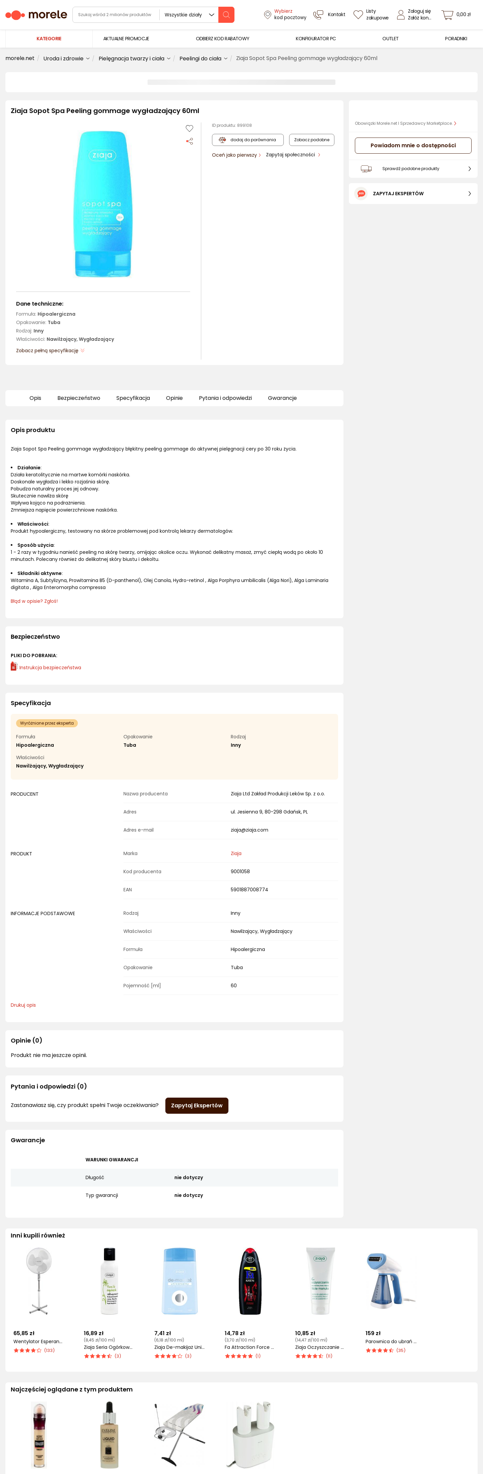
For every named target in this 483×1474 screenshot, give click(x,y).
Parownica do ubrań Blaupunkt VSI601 (391, 1342)
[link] (126, 39)
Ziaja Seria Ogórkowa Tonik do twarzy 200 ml (109, 1347)
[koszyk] (458, 15)
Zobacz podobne (311, 140)
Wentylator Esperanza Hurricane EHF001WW (38, 1342)
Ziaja (236, 853)
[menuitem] (126, 39)
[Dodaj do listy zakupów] (189, 128)
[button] (103, 204)
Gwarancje (282, 398)
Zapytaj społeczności (291, 154)
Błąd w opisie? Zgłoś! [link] (34, 601)
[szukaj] (226, 15)
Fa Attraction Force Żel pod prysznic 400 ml (250, 1347)
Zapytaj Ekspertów (197, 1105)
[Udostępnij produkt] (189, 141)
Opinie (174, 398)
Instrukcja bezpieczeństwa (46, 667)
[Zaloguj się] (416, 15)
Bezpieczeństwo (78, 398)
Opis (35, 398)
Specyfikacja (133, 398)
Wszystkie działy (183, 14)
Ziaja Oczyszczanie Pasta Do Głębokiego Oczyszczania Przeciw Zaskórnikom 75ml (320, 1347)
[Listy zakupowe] (372, 15)
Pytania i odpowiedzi (225, 398)
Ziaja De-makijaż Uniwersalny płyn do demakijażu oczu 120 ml (179, 1347)
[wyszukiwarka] (153, 15)
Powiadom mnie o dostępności (413, 145)
